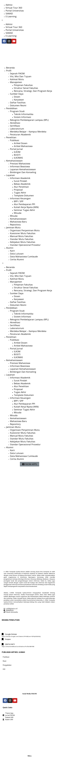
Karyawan (19, 99)
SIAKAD (9, 13)
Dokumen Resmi (18, 105)
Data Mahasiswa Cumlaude (24, 256)
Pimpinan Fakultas (23, 85)
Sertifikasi (15, 125)
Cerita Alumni (17, 259)
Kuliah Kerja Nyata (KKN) (26, 207)
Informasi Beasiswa (20, 166)
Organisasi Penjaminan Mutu (25, 230)
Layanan (10, 175)
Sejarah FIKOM (17, 73)
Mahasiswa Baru (18, 221)
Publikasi (14, 140)
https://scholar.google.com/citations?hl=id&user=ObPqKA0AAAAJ (21, 636)
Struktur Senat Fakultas (26, 87)
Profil (8, 70)
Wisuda (17, 212)
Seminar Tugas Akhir (24, 210)
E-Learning (11, 16)
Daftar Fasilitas (18, 102)
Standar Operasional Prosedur (25, 244)
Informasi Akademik (20, 178)
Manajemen (16, 82)
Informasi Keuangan (20, 198)
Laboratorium (17, 128)
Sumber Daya (16, 93)
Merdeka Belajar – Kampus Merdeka (28, 131)
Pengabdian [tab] (7, 665)
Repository (15, 224)
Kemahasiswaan (14, 160)
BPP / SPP (18, 201)
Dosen (17, 96)
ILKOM (17, 151)
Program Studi (17, 111)
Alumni (9, 247)
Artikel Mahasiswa (23, 146)
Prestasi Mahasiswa (20, 163)
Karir (12, 250)
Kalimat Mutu (17, 79)
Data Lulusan (17, 253)
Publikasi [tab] (6, 657)
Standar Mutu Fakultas (21, 239)
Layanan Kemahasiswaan (23, 169)
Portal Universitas (15, 10)
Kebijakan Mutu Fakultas (22, 241)
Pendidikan (11, 108)
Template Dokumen (24, 195)
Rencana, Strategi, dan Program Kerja (33, 90)
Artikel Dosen (20, 143)
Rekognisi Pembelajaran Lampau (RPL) (29, 119)
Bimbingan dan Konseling (23, 172)
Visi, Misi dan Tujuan (20, 76)
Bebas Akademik (22, 183)
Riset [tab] (4, 661)
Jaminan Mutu (13, 227)
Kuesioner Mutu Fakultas (22, 233)
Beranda (10, 67)
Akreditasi (15, 122)
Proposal (18, 189)
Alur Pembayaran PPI (24, 204)
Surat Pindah (20, 180)
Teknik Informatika (23, 114)
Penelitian (11, 137)
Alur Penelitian (21, 186)
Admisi (9, 4)
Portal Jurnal (16, 149)
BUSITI (17, 154)
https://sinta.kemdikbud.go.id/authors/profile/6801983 (18, 646)
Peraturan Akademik (20, 134)
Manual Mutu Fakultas (21, 236)
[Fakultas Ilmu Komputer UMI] (29, 737)
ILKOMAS (18, 157)
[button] (29, 20)
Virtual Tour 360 (14, 7)
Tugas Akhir (20, 192)
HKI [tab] (4, 669)
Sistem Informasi (22, 117)
